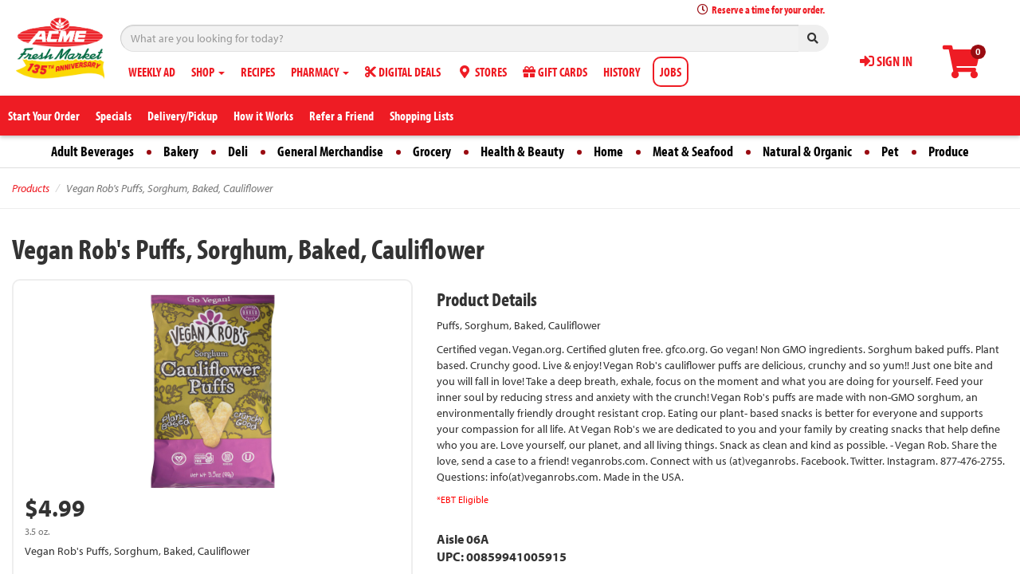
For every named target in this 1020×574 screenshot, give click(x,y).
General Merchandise (330, 151)
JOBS (670, 72)
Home (608, 151)
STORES (482, 72)
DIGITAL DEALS (403, 72)
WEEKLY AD (151, 72)
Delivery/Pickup (182, 116)
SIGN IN (886, 61)
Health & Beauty (522, 151)
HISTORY (621, 72)
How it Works (263, 116)
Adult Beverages (92, 151)
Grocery (432, 151)
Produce (948, 151)
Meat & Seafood (693, 151)
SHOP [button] (208, 72)
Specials (113, 116)
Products (30, 188)
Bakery (180, 151)
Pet (890, 151)
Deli (238, 151)
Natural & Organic (807, 151)
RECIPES (258, 72)
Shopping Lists (421, 116)
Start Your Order (44, 116)
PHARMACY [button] (320, 72)
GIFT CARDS (555, 72)
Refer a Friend (341, 116)
